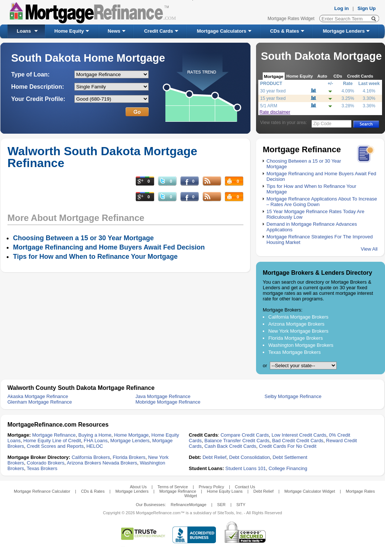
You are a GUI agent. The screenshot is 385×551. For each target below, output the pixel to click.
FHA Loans (95, 440)
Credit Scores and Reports (55, 446)
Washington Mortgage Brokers (300, 345)
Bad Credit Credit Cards (297, 440)
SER (221, 504)
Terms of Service (173, 487)
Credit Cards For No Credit (288, 446)
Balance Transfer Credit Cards (236, 440)
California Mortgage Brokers (298, 317)
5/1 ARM (268, 105)
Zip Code (322, 123)
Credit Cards (158, 31)
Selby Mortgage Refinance (293, 396)
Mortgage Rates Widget (291, 18)
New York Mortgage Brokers (298, 331)
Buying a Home (94, 435)
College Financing (288, 468)
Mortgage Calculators (221, 31)
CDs (337, 76)
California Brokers (91, 457)
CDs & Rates (284, 31)
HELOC (94, 446)
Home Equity (69, 31)
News (114, 31)
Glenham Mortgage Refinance (39, 402)
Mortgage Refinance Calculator (42, 491)
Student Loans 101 (245, 468)
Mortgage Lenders (344, 31)
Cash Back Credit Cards (230, 446)
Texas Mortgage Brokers (294, 352)
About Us (138, 487)
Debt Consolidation (249, 457)
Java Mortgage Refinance (162, 396)
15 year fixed (273, 98)
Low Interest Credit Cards (299, 435)
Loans (24, 31)
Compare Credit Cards (244, 435)
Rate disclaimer (274, 112)
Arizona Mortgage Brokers (296, 324)
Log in (341, 8)
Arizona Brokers (84, 463)
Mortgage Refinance (53, 435)
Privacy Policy (211, 487)
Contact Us (245, 487)
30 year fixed (273, 91)
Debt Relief (214, 457)
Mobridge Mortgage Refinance (167, 402)
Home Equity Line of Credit (52, 440)
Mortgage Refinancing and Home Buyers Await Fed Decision (109, 247)
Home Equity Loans (225, 491)
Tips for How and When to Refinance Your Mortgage (95, 256)
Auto (322, 76)
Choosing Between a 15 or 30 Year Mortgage (83, 238)
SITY (240, 504)
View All (369, 249)
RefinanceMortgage (188, 504)
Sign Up (367, 8)
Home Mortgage (131, 435)
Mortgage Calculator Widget (309, 491)
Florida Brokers (129, 457)
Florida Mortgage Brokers (295, 338)
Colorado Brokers (45, 463)
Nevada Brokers (120, 463)
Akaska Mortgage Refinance (37, 396)
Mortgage (274, 76)
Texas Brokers (42, 468)
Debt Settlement (290, 457)
